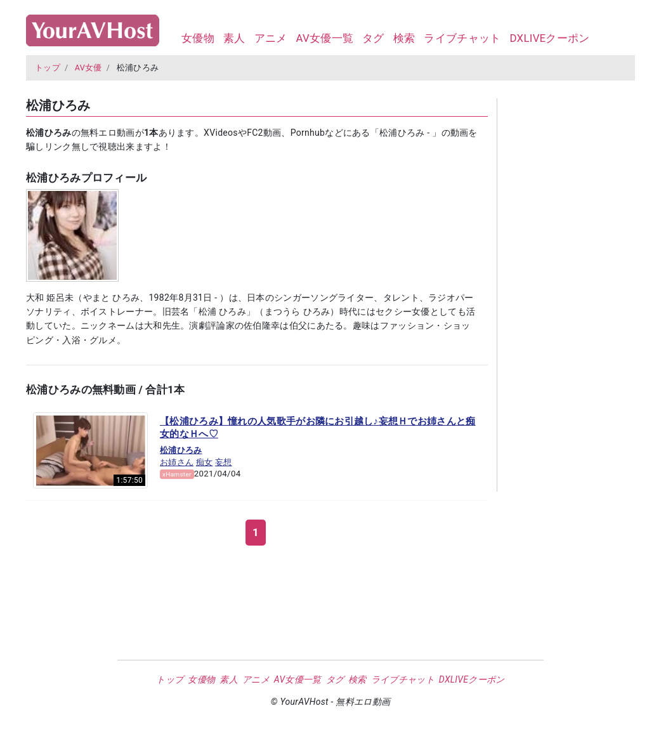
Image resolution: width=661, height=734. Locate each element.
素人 (234, 38)
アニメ (270, 38)
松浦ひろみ (181, 450)
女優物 (197, 38)
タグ (373, 38)
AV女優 (88, 67)
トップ (47, 67)
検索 (404, 38)
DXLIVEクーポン (549, 38)
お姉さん (176, 462)
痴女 (204, 462)
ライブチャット (462, 38)
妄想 (223, 462)
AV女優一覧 (324, 38)
